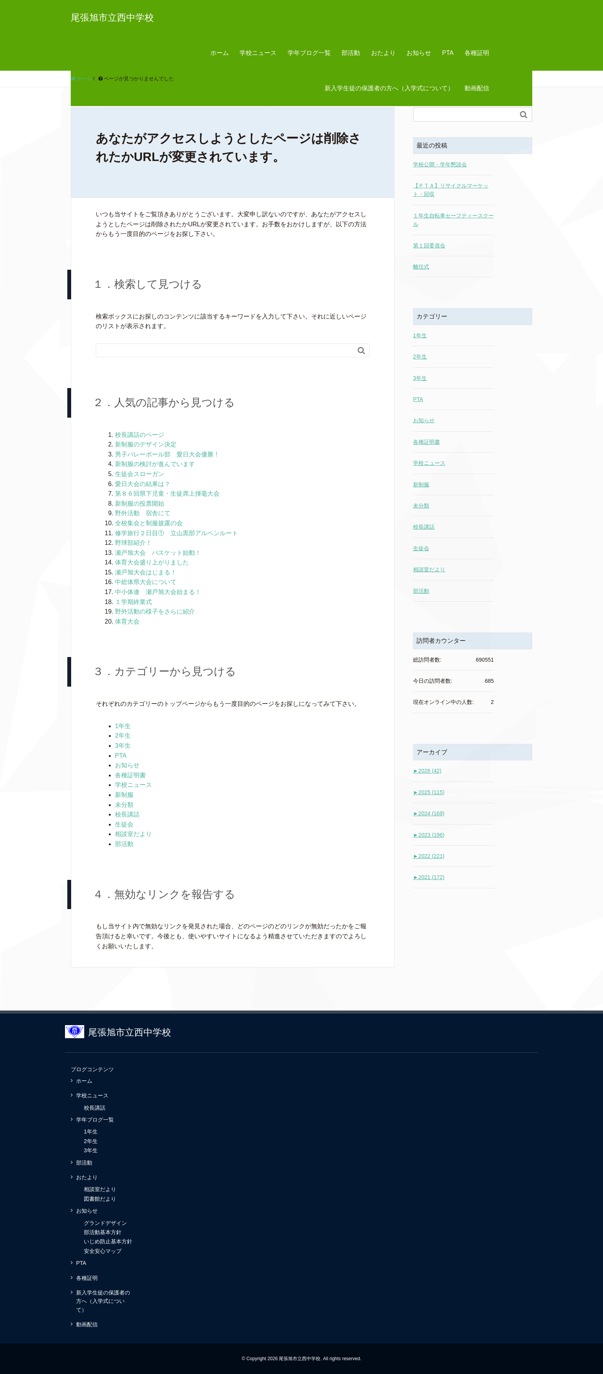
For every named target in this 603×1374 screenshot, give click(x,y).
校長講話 (127, 814)
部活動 (350, 53)
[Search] (225, 350)
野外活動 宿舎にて (142, 513)
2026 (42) (427, 771)
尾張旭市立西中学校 (112, 17)
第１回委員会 (429, 245)
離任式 (421, 267)
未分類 (124, 805)
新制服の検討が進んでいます (155, 464)
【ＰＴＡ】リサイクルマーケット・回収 (450, 190)
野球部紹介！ (133, 542)
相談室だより (133, 834)
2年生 (123, 735)
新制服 (124, 795)
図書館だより (100, 1199)
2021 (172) (429, 877)
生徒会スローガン (139, 474)
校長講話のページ (139, 434)
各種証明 (477, 53)
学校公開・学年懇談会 (440, 164)
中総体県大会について (146, 582)
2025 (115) (429, 792)
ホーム (219, 53)
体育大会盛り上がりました (152, 562)
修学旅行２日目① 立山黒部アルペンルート (176, 533)
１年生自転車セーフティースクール (453, 219)
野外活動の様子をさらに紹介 (155, 611)
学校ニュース (258, 53)
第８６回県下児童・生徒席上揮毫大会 (167, 493)
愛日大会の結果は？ (142, 484)
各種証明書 (130, 775)
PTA (448, 53)
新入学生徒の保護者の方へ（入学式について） (389, 88)
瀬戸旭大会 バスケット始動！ (158, 552)
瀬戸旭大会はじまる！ (146, 572)
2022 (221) (429, 856)
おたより (383, 53)
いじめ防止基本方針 (108, 1241)
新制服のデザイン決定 (146, 444)
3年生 (123, 745)
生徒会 (124, 824)
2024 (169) (429, 813)
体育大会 (127, 621)
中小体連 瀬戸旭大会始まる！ (158, 592)
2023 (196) (429, 835)
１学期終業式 (133, 602)
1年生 (123, 726)
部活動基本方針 (103, 1232)
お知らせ (418, 53)
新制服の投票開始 (139, 503)
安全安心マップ (103, 1251)
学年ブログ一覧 (309, 53)
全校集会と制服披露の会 (149, 523)
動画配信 (477, 88)
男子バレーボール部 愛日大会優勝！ (167, 454)
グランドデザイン (105, 1223)
